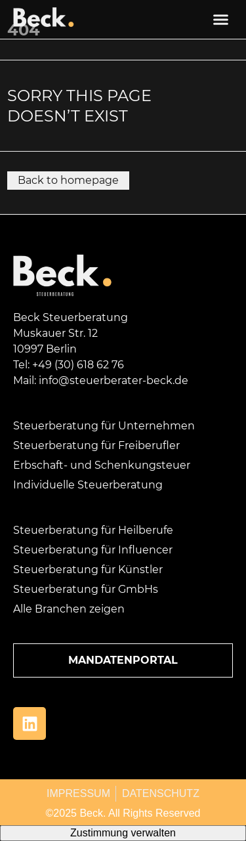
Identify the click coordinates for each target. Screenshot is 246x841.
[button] (221, 19)
